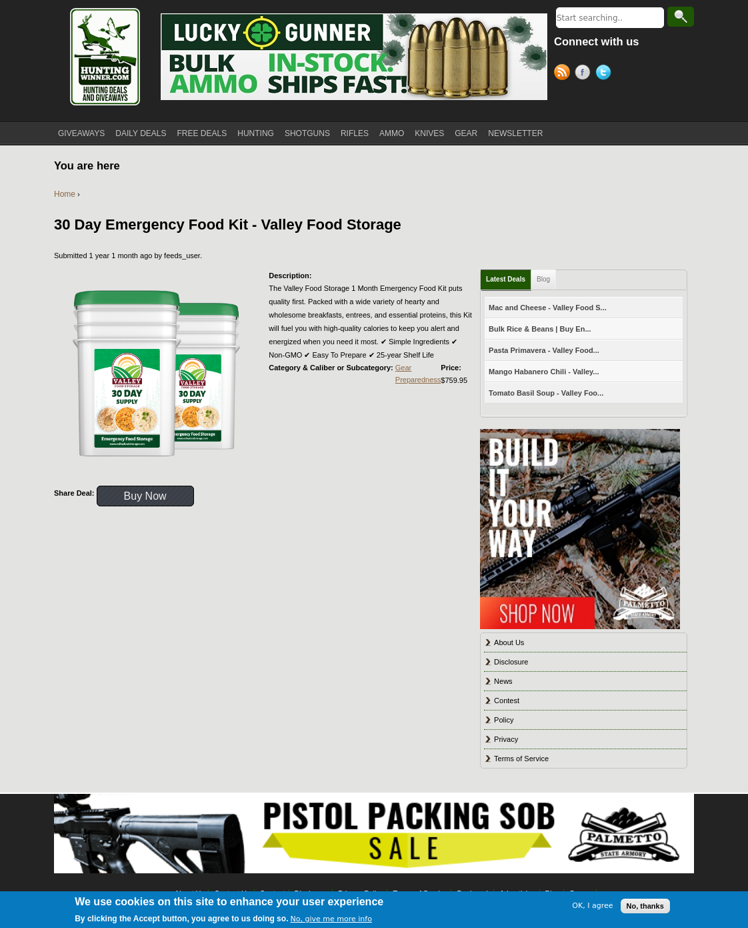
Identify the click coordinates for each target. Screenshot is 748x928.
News (503, 681)
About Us (509, 642)
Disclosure (511, 662)
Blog (543, 279)
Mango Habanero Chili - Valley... (544, 372)
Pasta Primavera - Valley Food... (544, 350)
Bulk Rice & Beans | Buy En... (540, 329)
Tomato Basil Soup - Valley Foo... (546, 393)
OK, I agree (592, 905)
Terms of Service (521, 759)
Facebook (585, 74)
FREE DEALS (202, 133)
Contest (506, 701)
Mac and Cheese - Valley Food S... (548, 308)
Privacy (506, 739)
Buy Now (145, 496)
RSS (564, 74)
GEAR (466, 133)
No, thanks (645, 906)
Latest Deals (505, 279)
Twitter (605, 74)
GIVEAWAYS (81, 133)
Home (64, 194)
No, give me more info (331, 919)
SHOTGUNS (307, 133)
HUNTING (255, 133)
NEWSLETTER (515, 133)
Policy (503, 720)
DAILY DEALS (140, 133)
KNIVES (429, 133)
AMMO (391, 133)
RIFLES (355, 133)
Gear (403, 368)
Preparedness (418, 380)
